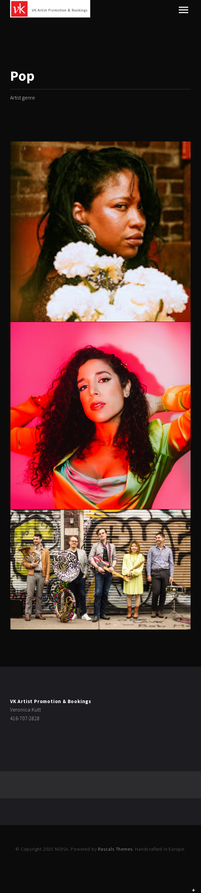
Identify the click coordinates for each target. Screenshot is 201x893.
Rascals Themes (115, 849)
